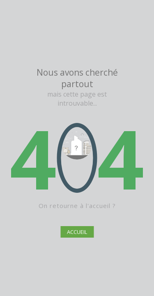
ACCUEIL (77, 232)
